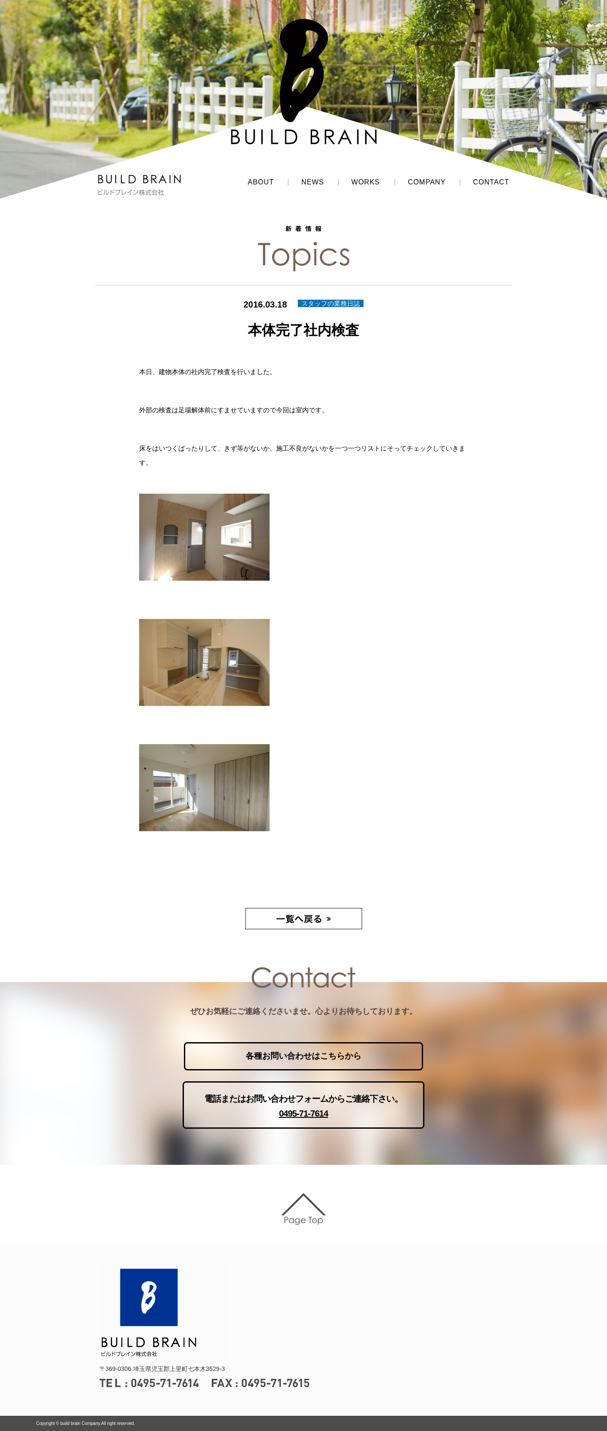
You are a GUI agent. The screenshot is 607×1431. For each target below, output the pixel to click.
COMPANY (427, 182)
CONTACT (491, 182)
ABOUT (261, 182)
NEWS (312, 182)
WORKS (365, 182)
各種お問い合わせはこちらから (303, 1055)
